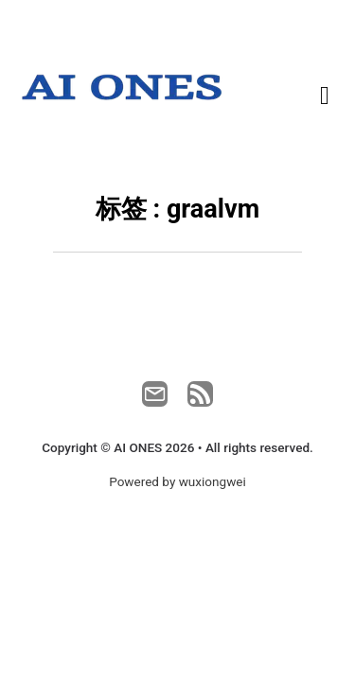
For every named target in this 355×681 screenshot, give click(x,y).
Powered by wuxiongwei (177, 481)
